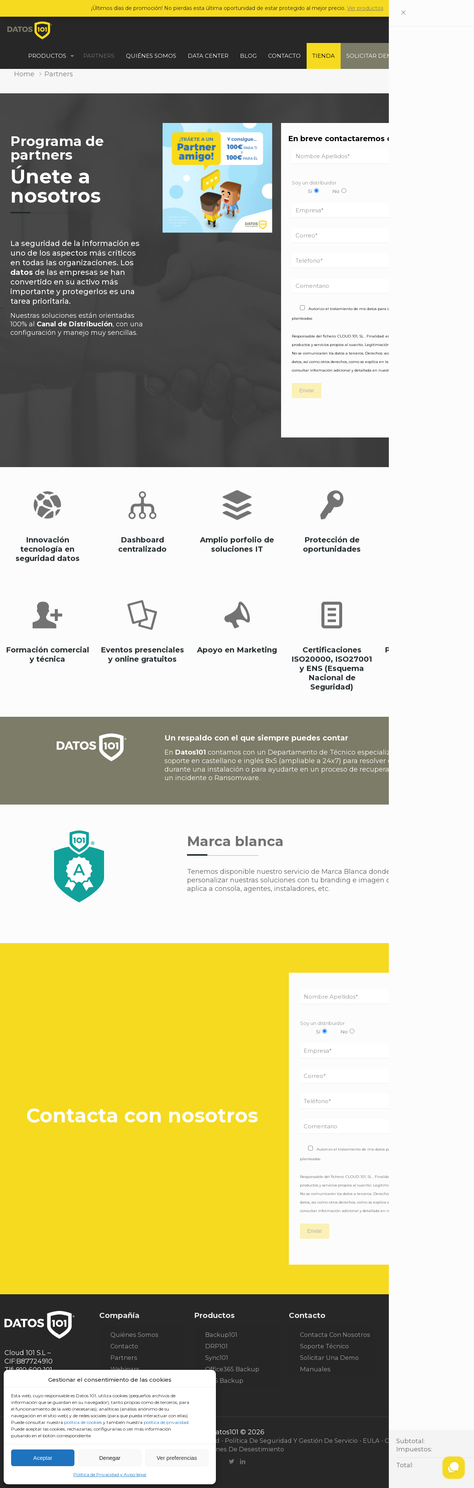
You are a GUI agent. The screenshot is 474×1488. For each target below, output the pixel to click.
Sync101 (216, 1357)
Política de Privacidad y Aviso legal (109, 1474)
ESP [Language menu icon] (453, 43)
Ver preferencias (177, 1458)
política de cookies (83, 1422)
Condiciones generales (419, 1440)
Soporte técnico (324, 1346)
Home (24, 74)
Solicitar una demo (329, 1357)
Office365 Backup (232, 1369)
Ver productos (365, 8)
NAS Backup (224, 1380)
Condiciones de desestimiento (237, 1449)
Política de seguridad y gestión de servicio (291, 1440)
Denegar (110, 1458)
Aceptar (43, 1458)
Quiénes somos (134, 1334)
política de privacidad (166, 1422)
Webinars (125, 1369)
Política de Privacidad (413, 370)
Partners (123, 1357)
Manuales (315, 1369)
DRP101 (216, 1346)
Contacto (124, 1346)
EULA (371, 1440)
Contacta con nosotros (335, 1334)
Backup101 (221, 1334)
